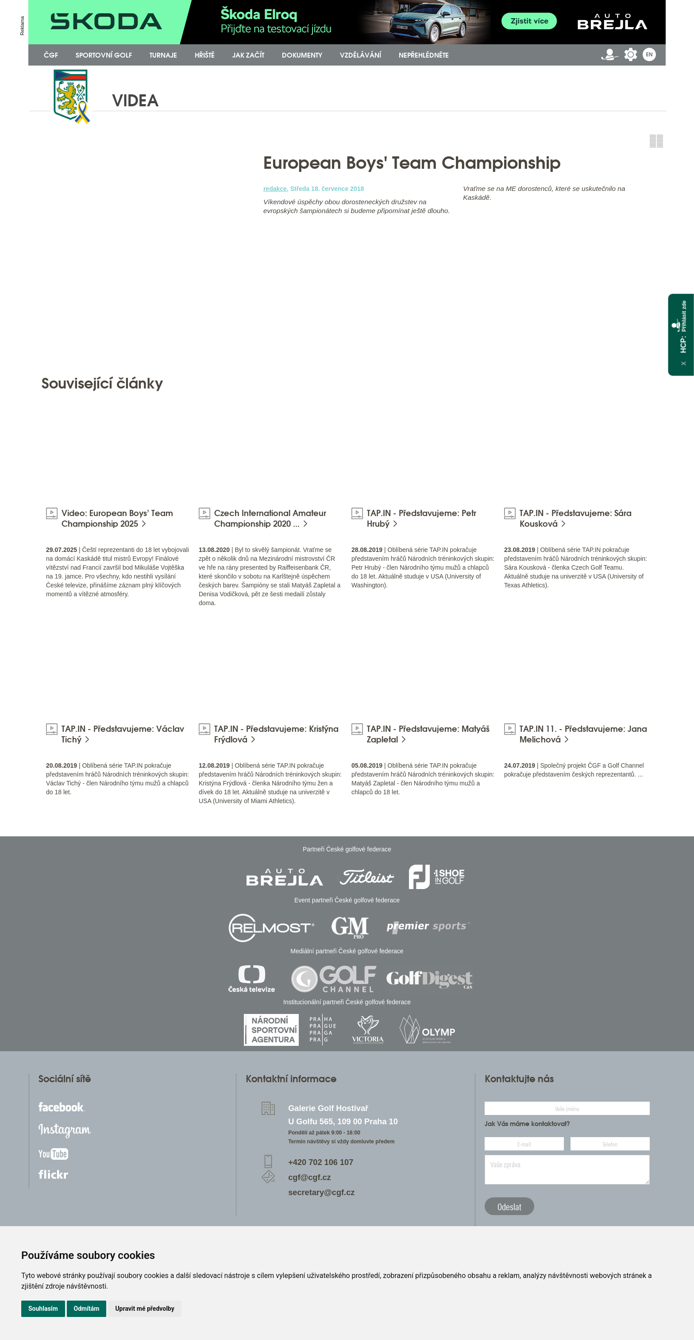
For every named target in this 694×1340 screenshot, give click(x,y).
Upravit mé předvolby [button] (144, 1308)
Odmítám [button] (87, 1308)
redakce (275, 188)
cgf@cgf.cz (309, 1177)
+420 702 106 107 (320, 1162)
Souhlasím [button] (43, 1308)
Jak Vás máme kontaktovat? (527, 1124)
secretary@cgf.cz (321, 1192)
